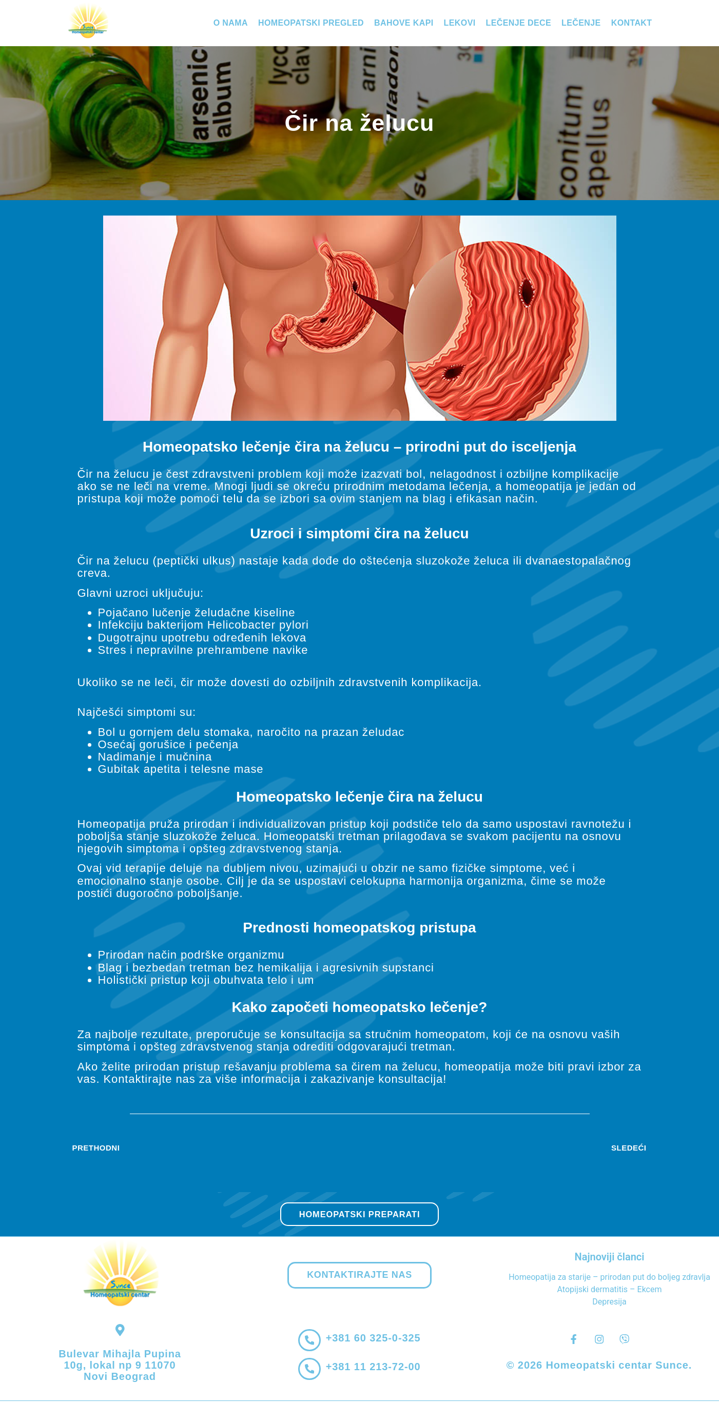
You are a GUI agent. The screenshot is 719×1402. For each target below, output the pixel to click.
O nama (230, 22)
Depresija (609, 1302)
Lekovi (460, 22)
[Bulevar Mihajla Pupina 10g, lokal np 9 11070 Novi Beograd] (119, 1331)
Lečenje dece (519, 22)
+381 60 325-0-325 (373, 1339)
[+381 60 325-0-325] (309, 1341)
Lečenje (581, 22)
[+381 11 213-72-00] (309, 1370)
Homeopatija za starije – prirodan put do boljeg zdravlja (609, 1277)
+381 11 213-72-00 (373, 1368)
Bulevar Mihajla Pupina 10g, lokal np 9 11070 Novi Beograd (120, 1366)
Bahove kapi (404, 22)
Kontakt (631, 22)
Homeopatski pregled (311, 22)
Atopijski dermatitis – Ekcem (609, 1289)
